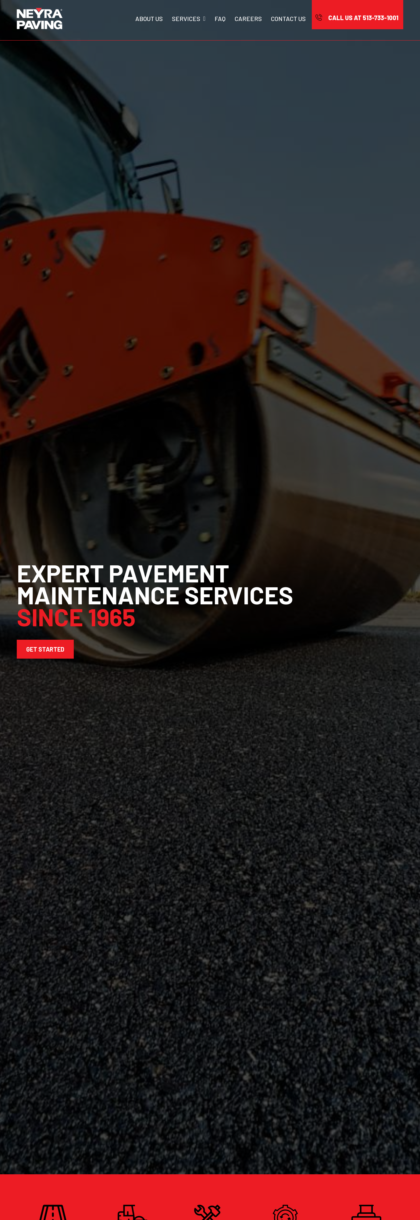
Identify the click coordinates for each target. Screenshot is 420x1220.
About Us (149, 18)
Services (188, 18)
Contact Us (288, 18)
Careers (248, 18)
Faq (220, 18)
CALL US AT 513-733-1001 (363, 17)
